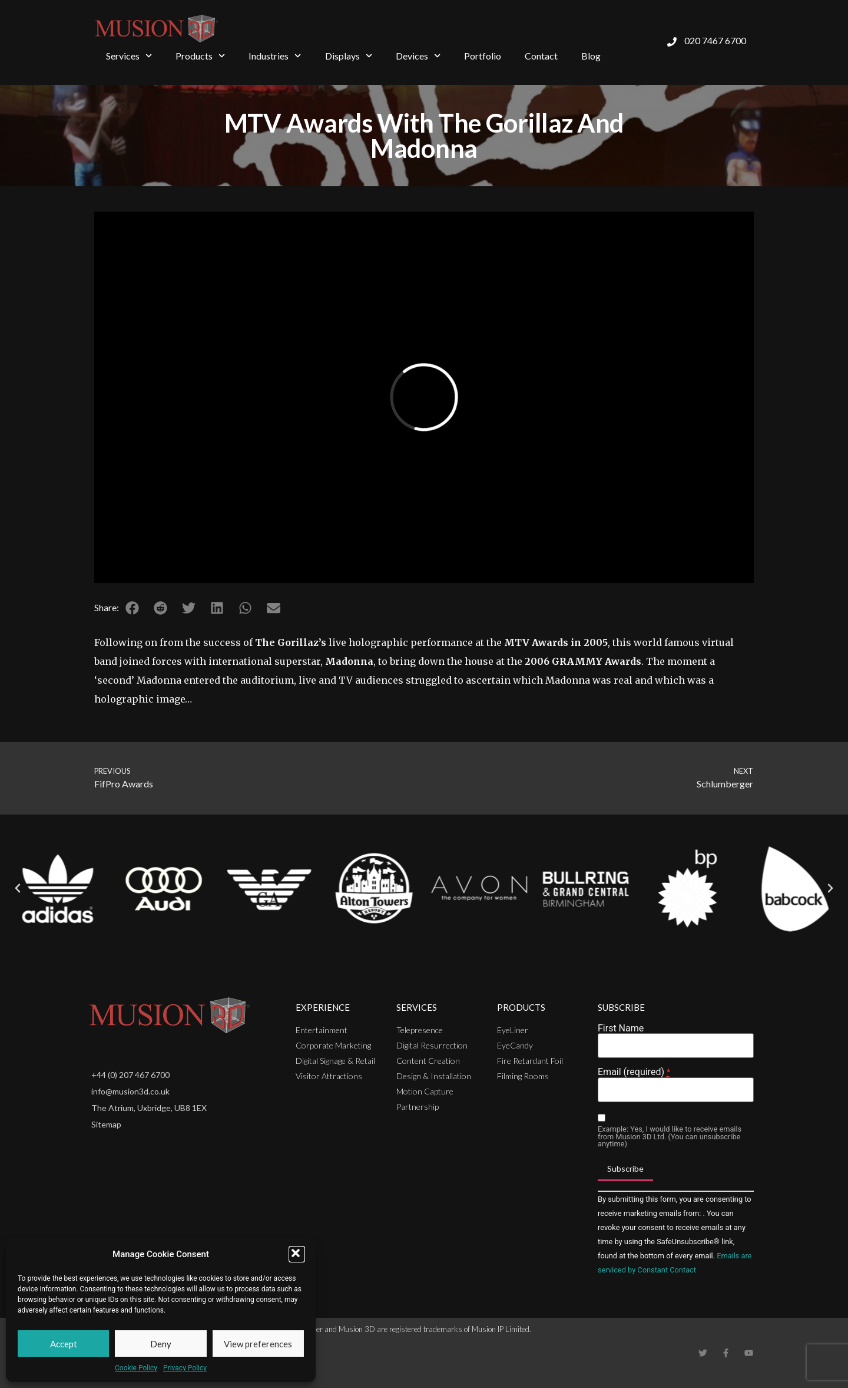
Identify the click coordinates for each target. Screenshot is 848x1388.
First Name (621, 1028)
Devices (418, 56)
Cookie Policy (136, 1368)
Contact (541, 55)
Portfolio (482, 55)
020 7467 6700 (715, 40)
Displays (348, 56)
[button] (297, 1254)
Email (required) (634, 1072)
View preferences (258, 1343)
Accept (63, 1343)
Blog (591, 55)
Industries (275, 56)
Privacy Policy (185, 1368)
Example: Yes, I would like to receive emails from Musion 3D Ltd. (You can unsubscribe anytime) (669, 1137)
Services (129, 56)
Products (200, 56)
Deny (160, 1343)
